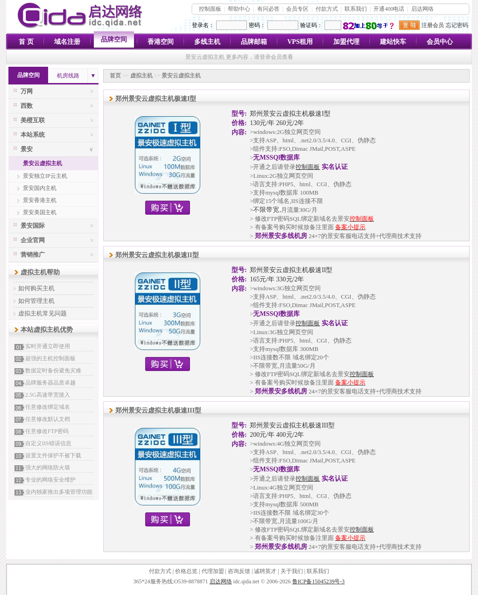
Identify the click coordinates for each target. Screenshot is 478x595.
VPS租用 (300, 41)
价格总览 (186, 571)
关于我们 (292, 571)
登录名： (203, 25)
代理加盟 (213, 571)
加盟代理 (346, 41)
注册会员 (433, 25)
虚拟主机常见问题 (42, 313)
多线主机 (207, 41)
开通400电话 (388, 9)
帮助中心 (239, 9)
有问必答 (268, 9)
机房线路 (68, 75)
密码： (257, 25)
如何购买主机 (36, 288)
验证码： (311, 25)
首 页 (26, 41)
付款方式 (327, 9)
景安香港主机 (39, 200)
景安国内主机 (39, 188)
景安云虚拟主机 (42, 163)
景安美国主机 (39, 212)
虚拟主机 (141, 75)
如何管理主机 (36, 300)
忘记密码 (457, 25)
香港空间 (161, 41)
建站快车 (393, 41)
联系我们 (355, 9)
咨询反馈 (239, 571)
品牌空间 (114, 39)
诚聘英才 (265, 571)
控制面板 (210, 9)
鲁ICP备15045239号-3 (318, 581)
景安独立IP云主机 (45, 176)
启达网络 (422, 9)
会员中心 (440, 41)
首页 (115, 75)
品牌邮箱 (254, 41)
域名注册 (67, 41)
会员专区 (297, 9)
